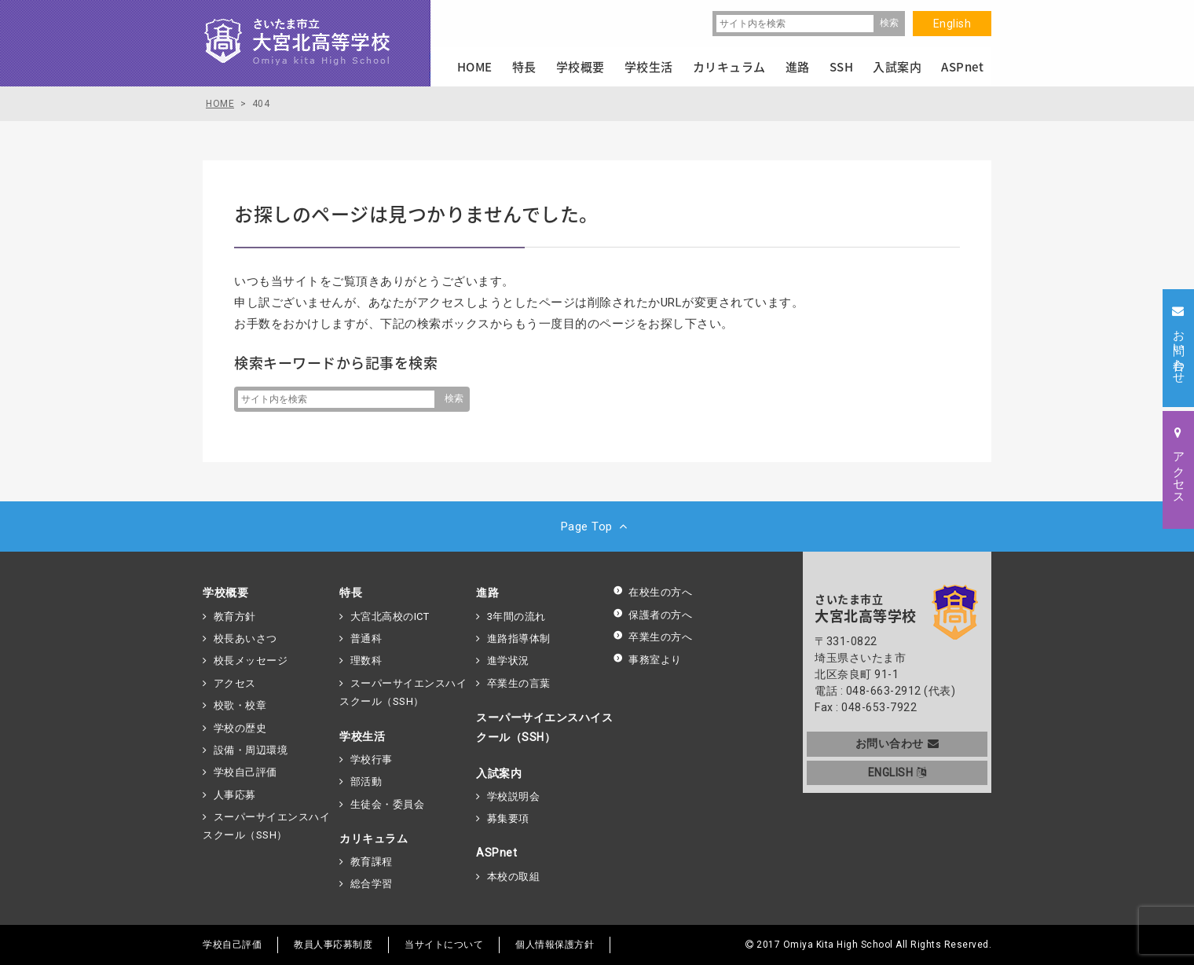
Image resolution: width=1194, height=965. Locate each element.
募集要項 (508, 818)
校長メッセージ (251, 660)
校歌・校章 (240, 705)
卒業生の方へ (652, 637)
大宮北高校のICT (390, 616)
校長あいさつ (245, 638)
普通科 (366, 638)
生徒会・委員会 (387, 804)
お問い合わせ (897, 743)
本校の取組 (513, 876)
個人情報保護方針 (554, 944)
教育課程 (371, 862)
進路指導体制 (519, 638)
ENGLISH (897, 772)
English (952, 23)
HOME (475, 66)
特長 (350, 592)
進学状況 (508, 660)
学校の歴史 (240, 728)
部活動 (366, 781)
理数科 (366, 660)
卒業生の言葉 (519, 683)
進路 (487, 592)
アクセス (235, 683)
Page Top (597, 526)
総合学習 (371, 884)
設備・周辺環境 (251, 750)
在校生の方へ (652, 592)
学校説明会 (513, 796)
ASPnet (496, 852)
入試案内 (499, 773)
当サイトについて (444, 944)
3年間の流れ (516, 616)
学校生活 (362, 736)
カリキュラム (373, 838)
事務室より (647, 660)
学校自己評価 (245, 772)
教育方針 (235, 616)
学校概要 (225, 592)
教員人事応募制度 (333, 944)
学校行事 (371, 759)
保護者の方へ (652, 615)
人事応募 (235, 795)
